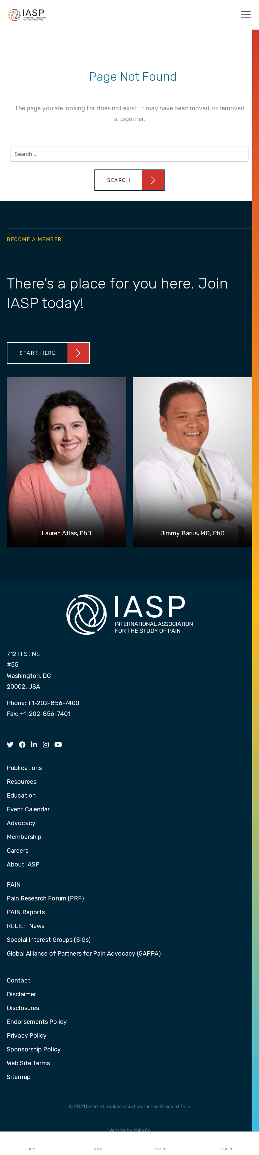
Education (21, 796)
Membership (24, 837)
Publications (24, 768)
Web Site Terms (28, 1063)
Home (32, 1143)
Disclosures (23, 1008)
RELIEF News (26, 926)
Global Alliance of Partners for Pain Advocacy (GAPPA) (84, 954)
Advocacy (21, 823)
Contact (18, 980)
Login (226, 1143)
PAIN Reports (26, 912)
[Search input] (129, 154)
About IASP (23, 864)
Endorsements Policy (37, 1022)
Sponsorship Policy (34, 1049)
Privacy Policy (27, 1036)
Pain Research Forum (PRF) (45, 898)
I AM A (97, 1143)
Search (162, 1143)
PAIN (14, 885)
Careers (17, 851)
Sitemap (19, 1077)
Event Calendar (28, 809)
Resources (21, 782)
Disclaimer (21, 994)
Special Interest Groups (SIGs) (49, 940)
